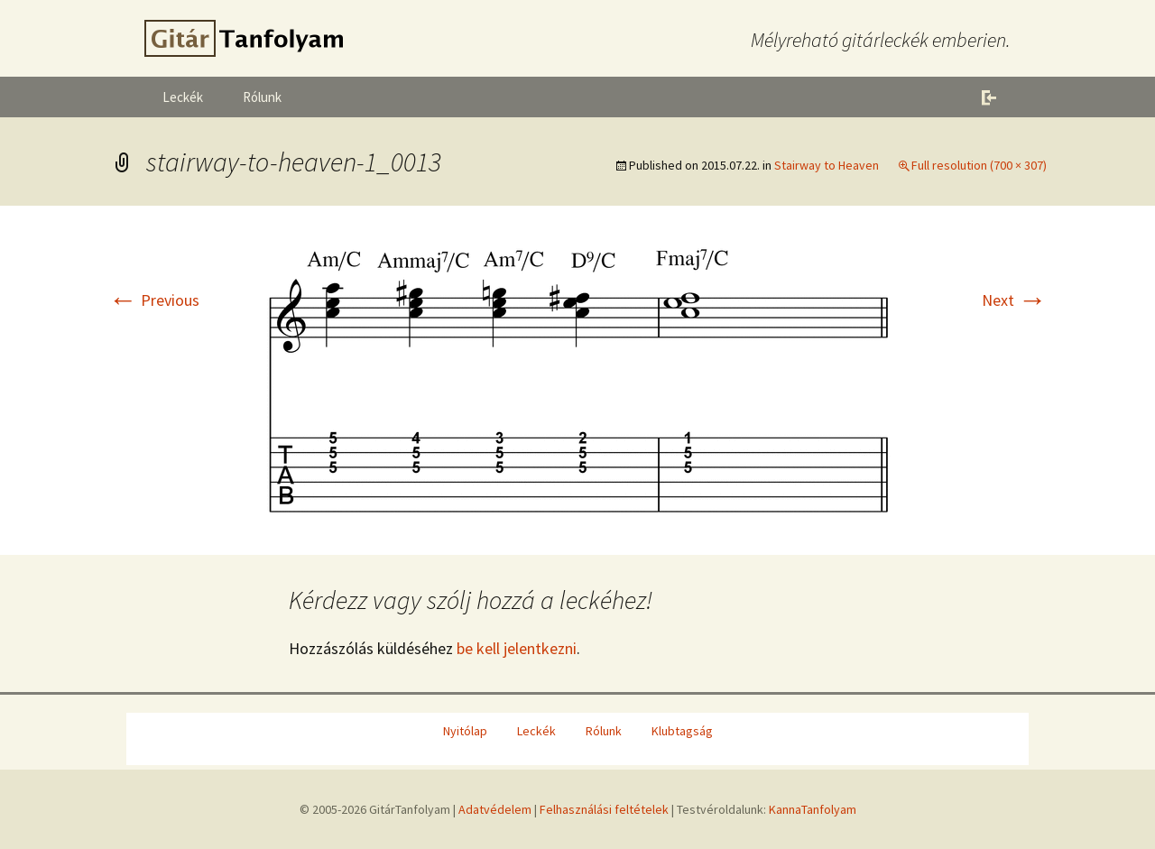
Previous (153, 300)
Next (1014, 300)
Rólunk (262, 97)
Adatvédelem (494, 809)
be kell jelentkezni (517, 648)
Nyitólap (465, 731)
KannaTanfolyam (812, 809)
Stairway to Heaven (826, 165)
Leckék (182, 97)
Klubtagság (682, 731)
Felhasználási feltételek (604, 809)
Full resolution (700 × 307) (979, 165)
